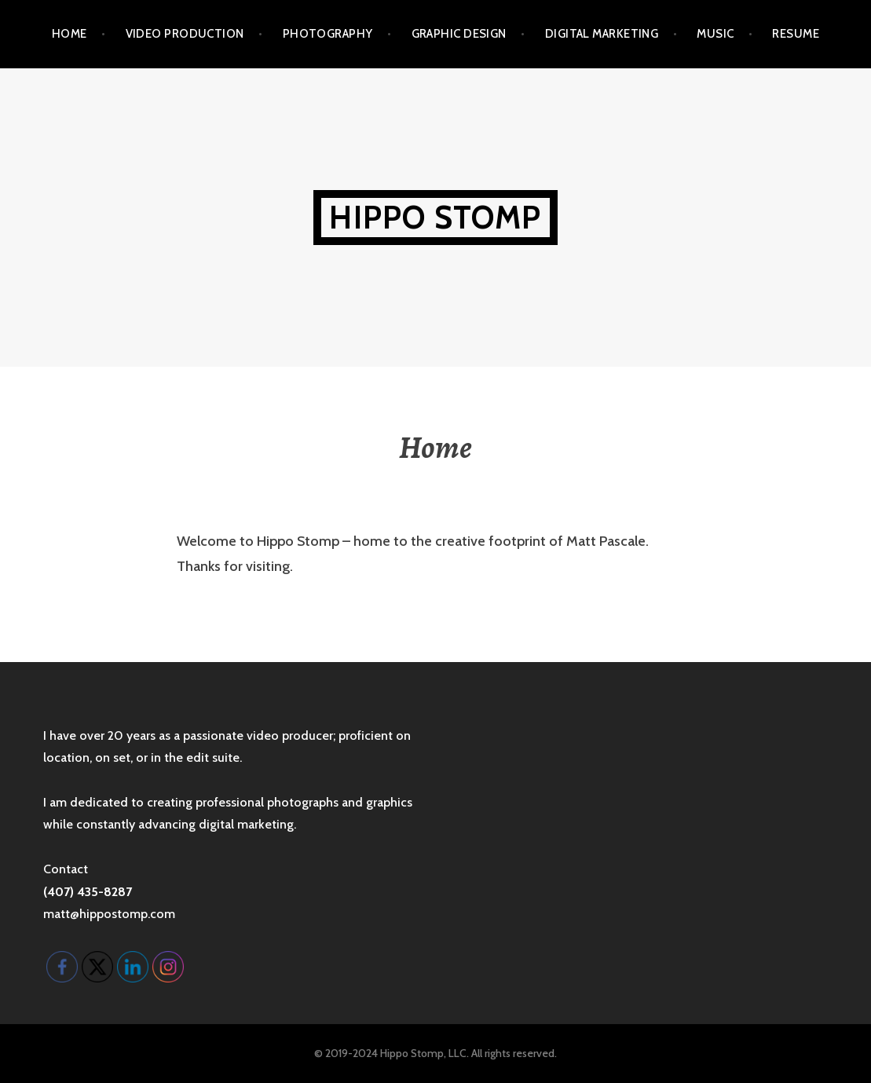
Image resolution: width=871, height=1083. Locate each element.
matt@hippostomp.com (109, 913)
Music (715, 34)
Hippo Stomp (435, 217)
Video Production (185, 34)
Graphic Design (459, 34)
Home (69, 34)
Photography (328, 34)
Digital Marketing (602, 34)
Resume (795, 34)
